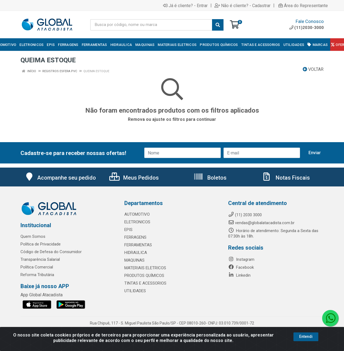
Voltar (313, 69)
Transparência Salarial (40, 259)
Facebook (241, 267)
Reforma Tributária (37, 274)
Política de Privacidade (40, 244)
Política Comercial (36, 267)
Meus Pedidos (134, 177)
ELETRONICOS (137, 222)
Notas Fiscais (286, 177)
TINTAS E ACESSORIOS (145, 283)
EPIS (128, 229)
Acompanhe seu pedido (60, 177)
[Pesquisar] (218, 25)
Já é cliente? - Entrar (185, 5)
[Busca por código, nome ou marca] (151, 25)
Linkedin (239, 275)
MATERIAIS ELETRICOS (145, 267)
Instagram (241, 259)
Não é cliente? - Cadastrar (242, 5)
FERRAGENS (135, 237)
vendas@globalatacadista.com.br (261, 222)
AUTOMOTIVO (137, 214)
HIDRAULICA (135, 252)
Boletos (210, 177)
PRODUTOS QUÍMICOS (144, 275)
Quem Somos (32, 236)
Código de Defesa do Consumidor (51, 251)
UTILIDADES (135, 290)
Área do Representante (303, 5)
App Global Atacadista (41, 294)
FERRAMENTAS (138, 244)
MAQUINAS (134, 260)
